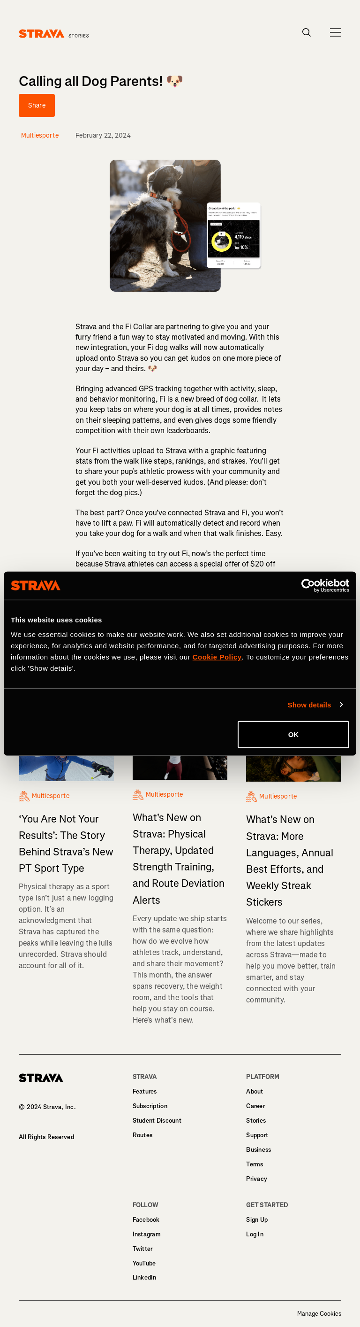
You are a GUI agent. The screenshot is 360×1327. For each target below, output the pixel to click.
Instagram (147, 1234)
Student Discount (157, 1121)
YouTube (144, 1263)
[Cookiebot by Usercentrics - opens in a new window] (308, 585)
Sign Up (257, 1220)
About (254, 1091)
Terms (254, 1164)
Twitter (143, 1249)
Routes (143, 1135)
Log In (254, 1234)
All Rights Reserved (46, 1137)
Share (36, 105)
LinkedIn (145, 1277)
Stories (256, 1121)
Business (258, 1150)
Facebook (146, 1220)
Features (145, 1091)
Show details (309, 704)
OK (293, 734)
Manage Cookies (319, 1314)
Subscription (150, 1106)
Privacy (256, 1179)
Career (255, 1106)
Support (257, 1135)
